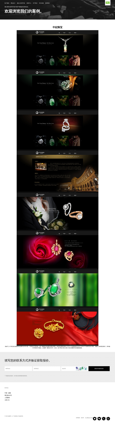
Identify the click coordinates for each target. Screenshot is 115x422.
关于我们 (35, 3)
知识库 (82, 417)
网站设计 (13, 3)
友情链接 (78, 417)
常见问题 (41, 3)
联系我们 (47, 3)
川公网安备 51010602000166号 (92, 417)
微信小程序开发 (21, 3)
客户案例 (7, 3)
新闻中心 (29, 3)
